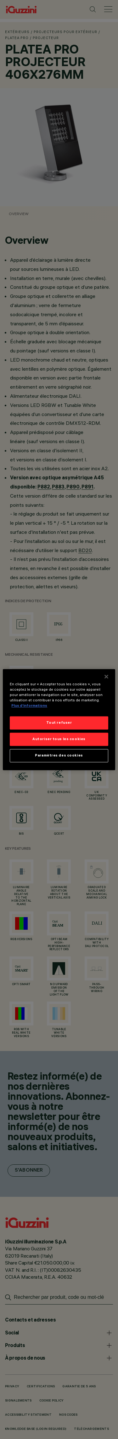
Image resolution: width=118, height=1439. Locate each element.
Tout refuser (59, 722)
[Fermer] (106, 676)
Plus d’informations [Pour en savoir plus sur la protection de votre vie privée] (29, 705)
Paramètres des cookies (59, 755)
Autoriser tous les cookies (59, 739)
